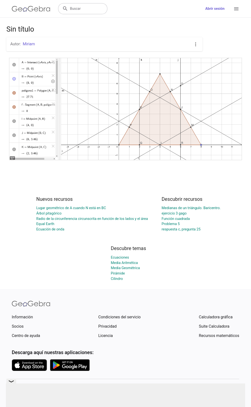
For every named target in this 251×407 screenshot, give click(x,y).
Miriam (29, 44)
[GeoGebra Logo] (31, 9)
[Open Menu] (236, 9)
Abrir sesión (215, 9)
